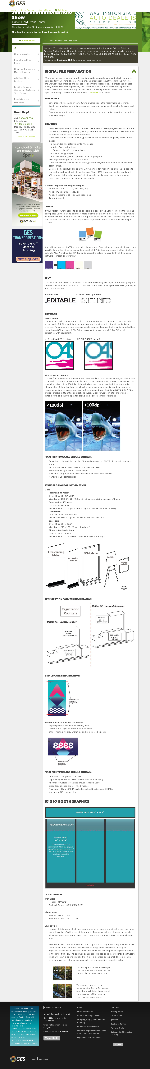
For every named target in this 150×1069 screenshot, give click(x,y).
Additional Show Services (21, 79)
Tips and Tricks (117, 1028)
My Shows (43, 1059)
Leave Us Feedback (26, 136)
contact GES (94, 92)
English (118, 1044)
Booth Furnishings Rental (22, 61)
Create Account (27, 10)
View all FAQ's (51, 1038)
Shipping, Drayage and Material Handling (24, 70)
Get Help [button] (61, 10)
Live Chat (115, 1008)
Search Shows (45, 10)
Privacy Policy (117, 1012)
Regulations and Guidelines (21, 100)
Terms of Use (116, 1016)
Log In (13, 10)
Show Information (22, 54)
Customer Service (118, 1024)
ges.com (114, 1020)
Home (79, 1008)
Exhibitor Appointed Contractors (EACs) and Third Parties (25, 90)
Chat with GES (64, 60)
